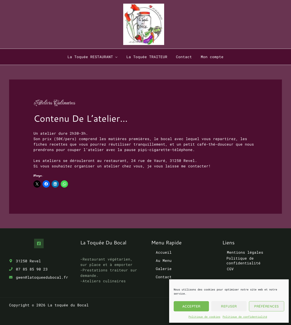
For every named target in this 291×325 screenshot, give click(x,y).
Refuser (229, 306)
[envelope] (38, 277)
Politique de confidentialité (245, 316)
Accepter (191, 306)
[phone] (28, 269)
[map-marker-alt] (25, 260)
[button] (117, 57)
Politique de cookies (204, 316)
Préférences (266, 306)
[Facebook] (39, 243)
